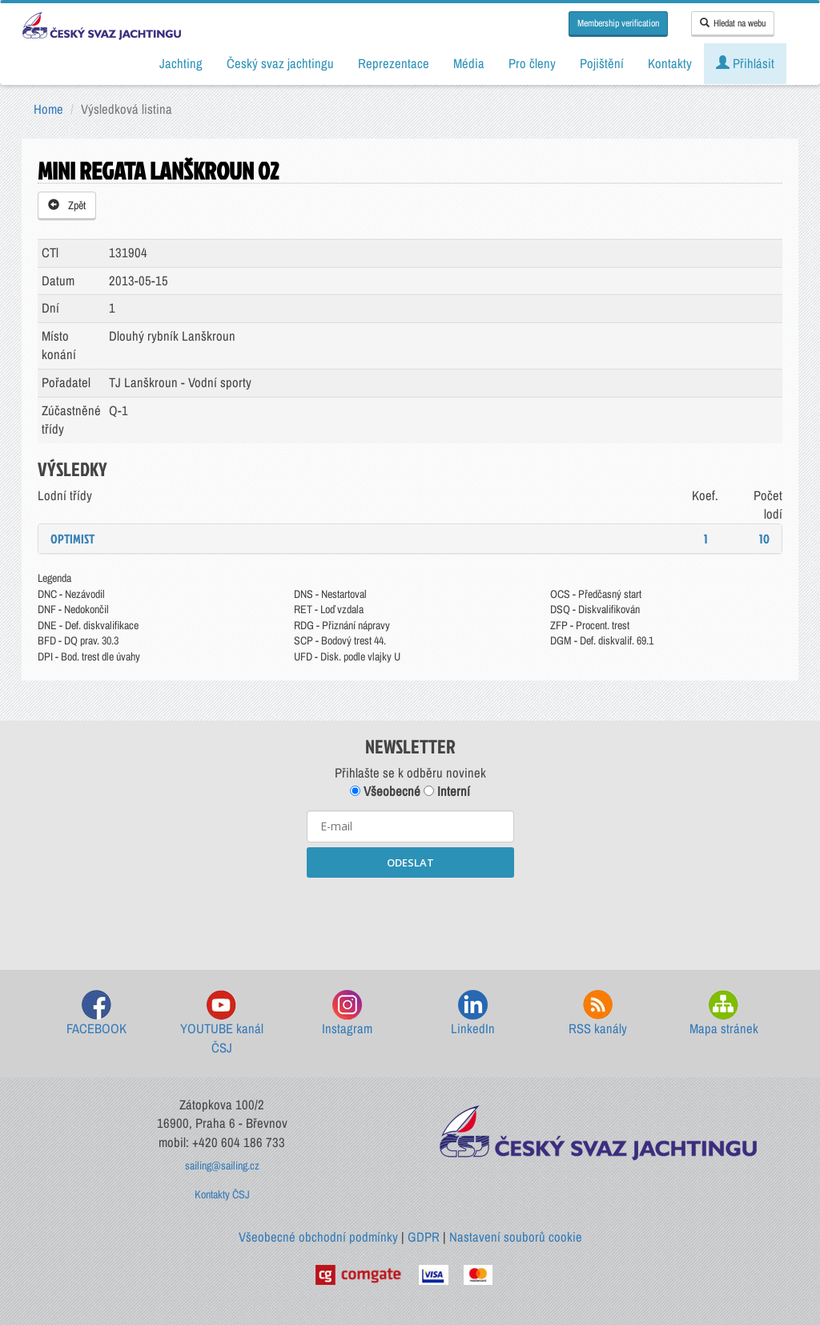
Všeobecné (385, 791)
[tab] (410, 538)
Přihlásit (745, 63)
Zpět (67, 205)
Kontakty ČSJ (222, 1194)
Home (48, 109)
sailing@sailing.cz (222, 1165)
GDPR (424, 1237)
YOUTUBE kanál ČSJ (221, 1023)
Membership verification (618, 23)
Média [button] (468, 63)
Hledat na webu (733, 23)
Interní (447, 791)
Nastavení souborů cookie (515, 1237)
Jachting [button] (181, 63)
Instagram (347, 1013)
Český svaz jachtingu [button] (280, 63)
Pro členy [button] (532, 63)
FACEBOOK (96, 1013)
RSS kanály (598, 1013)
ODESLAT (410, 862)
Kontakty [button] (670, 63)
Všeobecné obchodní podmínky (318, 1237)
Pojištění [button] (602, 63)
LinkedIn (473, 1013)
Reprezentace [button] (393, 63)
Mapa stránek (723, 1013)
